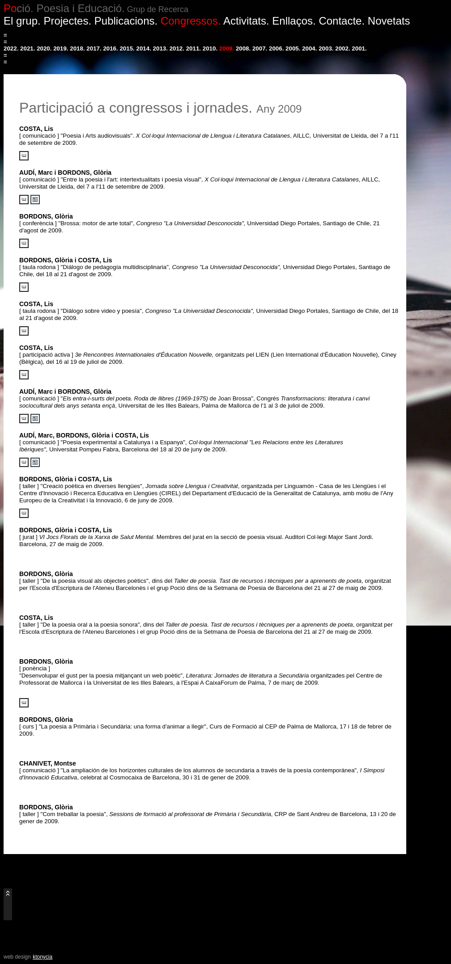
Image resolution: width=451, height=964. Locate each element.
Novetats (389, 21)
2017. (93, 48)
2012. (177, 48)
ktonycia (42, 957)
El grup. (22, 21)
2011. (193, 48)
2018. (77, 48)
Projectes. (67, 21)
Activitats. (246, 21)
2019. (60, 48)
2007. (259, 48)
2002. (342, 48)
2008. (243, 48)
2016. (110, 48)
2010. (210, 48)
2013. (160, 48)
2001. (359, 48)
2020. (44, 48)
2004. (309, 48)
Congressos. (191, 21)
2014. (143, 48)
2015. (126, 48)
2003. (326, 48)
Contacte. (342, 21)
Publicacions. (125, 21)
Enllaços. (293, 21)
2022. (11, 48)
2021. (27, 48)
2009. (226, 48)
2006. (276, 48)
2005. (292, 48)
